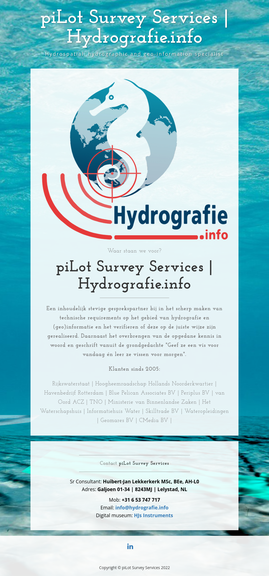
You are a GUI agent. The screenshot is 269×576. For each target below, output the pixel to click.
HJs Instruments (153, 515)
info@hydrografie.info (142, 507)
